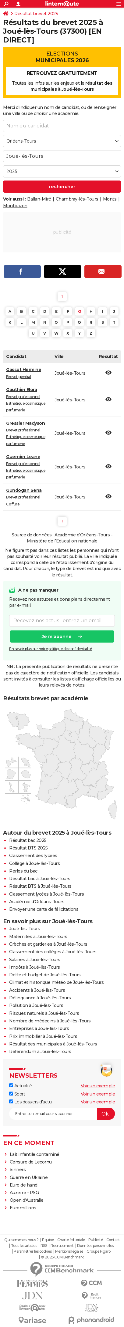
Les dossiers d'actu (30, 1102)
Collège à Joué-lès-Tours (34, 863)
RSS (44, 1246)
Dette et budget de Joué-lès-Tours (45, 975)
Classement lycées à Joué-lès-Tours (46, 894)
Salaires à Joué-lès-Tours (34, 959)
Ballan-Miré (39, 199)
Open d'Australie (27, 1200)
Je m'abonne (57, 636)
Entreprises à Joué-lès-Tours (39, 1028)
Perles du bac (23, 871)
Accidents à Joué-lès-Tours (37, 990)
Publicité (95, 1240)
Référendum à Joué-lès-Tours (40, 1051)
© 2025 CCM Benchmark (62, 1257)
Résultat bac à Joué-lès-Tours (39, 878)
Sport (17, 1094)
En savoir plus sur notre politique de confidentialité (50, 649)
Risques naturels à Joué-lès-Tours (44, 1013)
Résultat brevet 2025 (36, 13)
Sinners (18, 1169)
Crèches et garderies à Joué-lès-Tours (48, 944)
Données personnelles (95, 1246)
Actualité (20, 1086)
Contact (113, 1240)
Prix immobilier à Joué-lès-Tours (43, 1036)
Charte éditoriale (71, 1240)
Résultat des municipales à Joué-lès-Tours (53, 1044)
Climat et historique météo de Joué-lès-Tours (56, 982)
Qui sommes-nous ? (21, 1240)
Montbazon (15, 205)
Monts (110, 199)
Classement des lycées (33, 855)
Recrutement (62, 1246)
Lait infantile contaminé (34, 1154)
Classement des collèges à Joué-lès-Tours (52, 951)
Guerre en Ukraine (29, 1177)
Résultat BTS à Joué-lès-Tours (40, 886)
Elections (62, 57)
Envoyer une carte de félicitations (43, 909)
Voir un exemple (98, 1086)
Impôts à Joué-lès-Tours (34, 967)
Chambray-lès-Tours (77, 199)
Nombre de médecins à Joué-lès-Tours (50, 1021)
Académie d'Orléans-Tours (36, 901)
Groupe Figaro (99, 1251)
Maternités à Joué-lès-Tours (38, 936)
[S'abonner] (62, 1114)
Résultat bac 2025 (28, 840)
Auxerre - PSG (24, 1192)
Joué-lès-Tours (24, 928)
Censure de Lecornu (31, 1162)
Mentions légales (69, 1251)
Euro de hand (23, 1185)
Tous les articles (24, 1246)
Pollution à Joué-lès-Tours (36, 1005)
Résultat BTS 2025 (28, 848)
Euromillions (23, 1208)
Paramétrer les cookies (32, 1251)
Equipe (48, 1240)
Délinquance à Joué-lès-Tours (40, 998)
